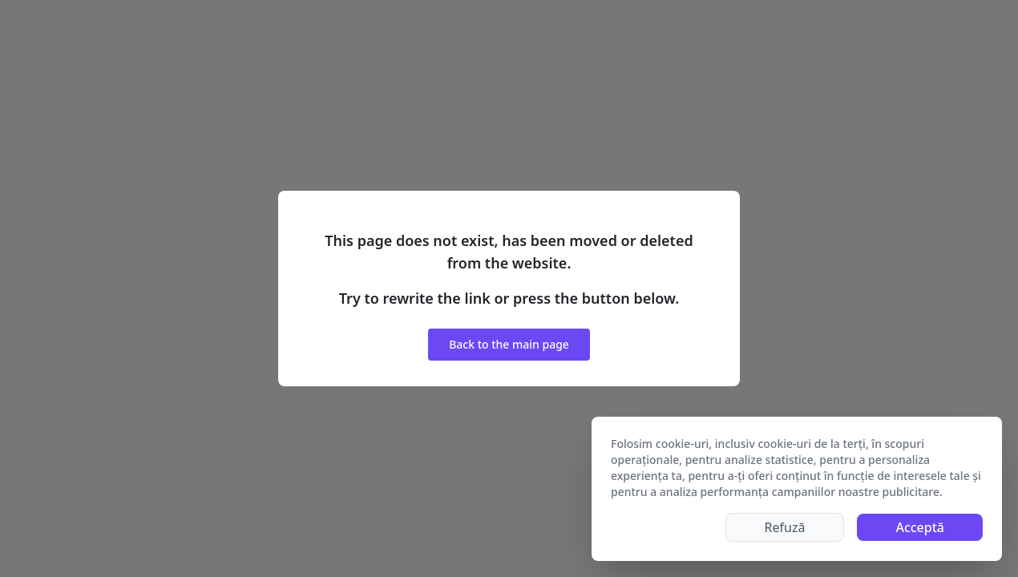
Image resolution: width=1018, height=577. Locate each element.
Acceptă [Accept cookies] (919, 527)
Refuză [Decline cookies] (785, 527)
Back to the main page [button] (509, 344)
